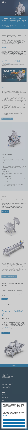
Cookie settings (14, 420)
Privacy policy (5, 415)
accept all (14, 426)
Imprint (4, 417)
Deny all (14, 423)
